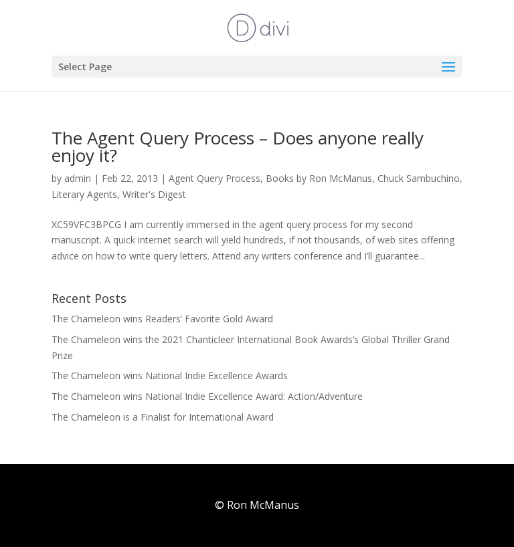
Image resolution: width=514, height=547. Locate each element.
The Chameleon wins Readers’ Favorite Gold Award (162, 318)
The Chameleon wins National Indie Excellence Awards (170, 375)
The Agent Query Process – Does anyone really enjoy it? (238, 146)
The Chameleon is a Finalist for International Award (163, 417)
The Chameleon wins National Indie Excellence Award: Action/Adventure (207, 396)
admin (77, 178)
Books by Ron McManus (319, 178)
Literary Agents (84, 194)
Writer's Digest (154, 194)
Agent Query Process (214, 178)
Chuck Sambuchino (418, 178)
